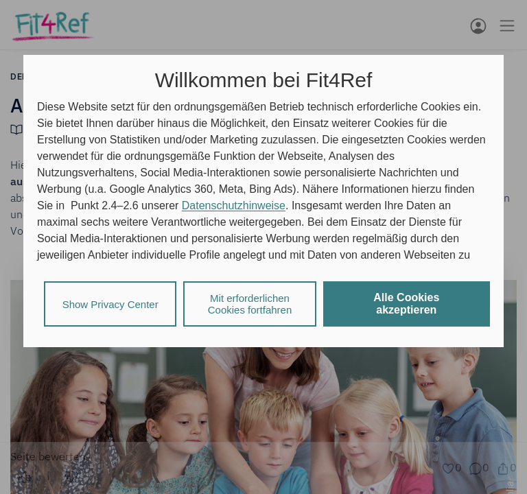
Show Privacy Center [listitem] (110, 304)
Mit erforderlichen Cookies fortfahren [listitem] (250, 304)
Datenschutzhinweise (233, 205)
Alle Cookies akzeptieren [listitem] (406, 304)
